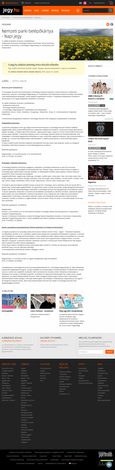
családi (45, 10)
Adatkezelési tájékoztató (75, 452)
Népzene (5, 373)
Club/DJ (5, 393)
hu (90, 3)
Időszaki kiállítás (65, 372)
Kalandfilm (101, 393)
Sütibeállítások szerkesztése (56, 463)
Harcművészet (83, 381)
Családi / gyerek (7, 371)
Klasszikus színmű (27, 400)
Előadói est (25, 393)
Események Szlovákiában (26, 463)
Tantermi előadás (27, 430)
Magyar (73, 463)
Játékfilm (101, 383)
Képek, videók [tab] (19, 81)
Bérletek (28, 3)
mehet (109, 352)
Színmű (23, 403)
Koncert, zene (9, 364)
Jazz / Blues (6, 388)
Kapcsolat (43, 456)
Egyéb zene (6, 381)
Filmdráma (101, 371)
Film (41, 381)
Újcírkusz (24, 427)
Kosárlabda (82, 368)
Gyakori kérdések (13, 456)
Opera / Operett (7, 376)
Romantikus (102, 381)
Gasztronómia (45, 373)
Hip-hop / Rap (7, 390)
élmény (55, 10)
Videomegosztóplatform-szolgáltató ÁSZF (49, 452)
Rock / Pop (6, 378)
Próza (23, 398)
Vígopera (24, 442)
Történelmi (63, 374)
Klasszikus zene (7, 368)
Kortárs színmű (26, 390)
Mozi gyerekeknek (104, 400)
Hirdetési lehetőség (17, 460)
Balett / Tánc (25, 378)
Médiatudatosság (81, 456)
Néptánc (24, 432)
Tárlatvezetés (64, 379)
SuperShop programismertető (37, 460)
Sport (81, 364)
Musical (23, 373)
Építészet (62, 389)
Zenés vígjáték (26, 435)
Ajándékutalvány (11, 3)
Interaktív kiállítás (65, 384)
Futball (80, 378)
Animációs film (103, 373)
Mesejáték (24, 376)
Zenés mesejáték (27, 417)
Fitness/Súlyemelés (85, 383)
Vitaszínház (25, 437)
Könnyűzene (6, 385)
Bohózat (24, 410)
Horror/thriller (102, 378)
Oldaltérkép (54, 460)
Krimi (23, 408)
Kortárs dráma (26, 395)
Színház (25, 364)
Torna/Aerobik (83, 371)
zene (36, 10)
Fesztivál (45, 364)
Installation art (64, 394)
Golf (79, 373)
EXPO (61, 391)
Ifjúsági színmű (26, 405)
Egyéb (23, 368)
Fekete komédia (26, 415)
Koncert (43, 376)
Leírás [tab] (5, 81)
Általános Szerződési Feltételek (20, 452)
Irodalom (24, 420)
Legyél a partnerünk (42, 3)
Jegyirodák (68, 456)
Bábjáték (24, 381)
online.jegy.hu (47, 341)
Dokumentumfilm (104, 390)
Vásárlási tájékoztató (29, 456)
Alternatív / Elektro (8, 400)
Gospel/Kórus (7, 398)
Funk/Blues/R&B (8, 395)
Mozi (100, 364)
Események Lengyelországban (72, 460)
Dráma (23, 385)
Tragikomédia (26, 440)
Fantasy (100, 395)
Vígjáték (24, 371)
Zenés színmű (26, 388)
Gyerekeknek (64, 386)
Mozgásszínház (26, 413)
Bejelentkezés (99, 3)
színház (27, 10)
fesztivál (65, 10)
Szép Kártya (56, 456)
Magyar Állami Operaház (97, 186)
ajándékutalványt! (12, 341)
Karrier (40, 463)
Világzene (5, 383)
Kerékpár (81, 376)
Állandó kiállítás (64, 377)
